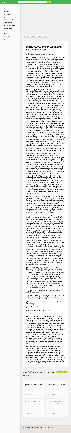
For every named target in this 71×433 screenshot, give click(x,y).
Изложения (7, 14)
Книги (5, 17)
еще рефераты (61, 371)
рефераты (33, 36)
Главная (26, 36)
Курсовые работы (8, 22)
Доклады (6, 11)
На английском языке (43, 36)
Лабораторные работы (10, 25)
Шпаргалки (6, 44)
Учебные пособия (8, 42)
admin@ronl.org (53, 427)
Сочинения (7, 36)
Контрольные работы (9, 19)
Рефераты (6, 33)
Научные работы (8, 28)
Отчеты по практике (9, 31)
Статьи (5, 39)
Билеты (6, 8)
